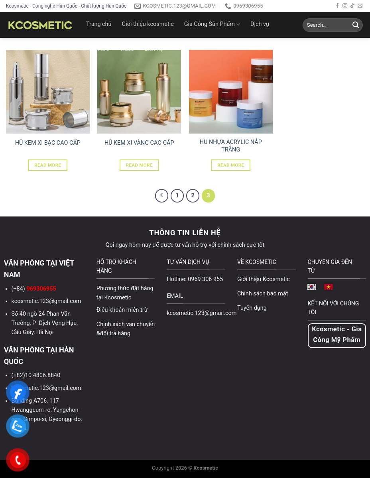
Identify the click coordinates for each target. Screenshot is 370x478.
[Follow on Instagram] (344, 6)
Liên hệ (153, 48)
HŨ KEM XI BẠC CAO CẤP (48, 143)
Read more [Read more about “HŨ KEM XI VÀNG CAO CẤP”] (139, 165)
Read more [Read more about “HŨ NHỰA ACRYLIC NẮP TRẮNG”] (230, 165)
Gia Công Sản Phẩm (212, 24)
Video (127, 48)
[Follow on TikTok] (352, 6)
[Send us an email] (360, 6)
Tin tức (100, 48)
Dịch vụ (259, 24)
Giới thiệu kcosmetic (147, 24)
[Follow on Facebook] (337, 6)
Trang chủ (98, 24)
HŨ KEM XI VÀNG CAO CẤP (139, 143)
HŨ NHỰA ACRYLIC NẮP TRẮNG (231, 146)
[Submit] (355, 25)
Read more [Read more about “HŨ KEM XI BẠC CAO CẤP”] (47, 165)
